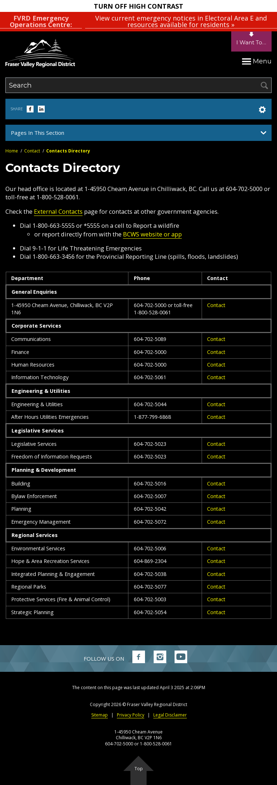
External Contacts (58, 211)
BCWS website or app (152, 234)
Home (11, 151)
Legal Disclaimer (170, 715)
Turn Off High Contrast (138, 6)
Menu (257, 61)
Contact (32, 151)
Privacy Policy (130, 715)
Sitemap (99, 715)
